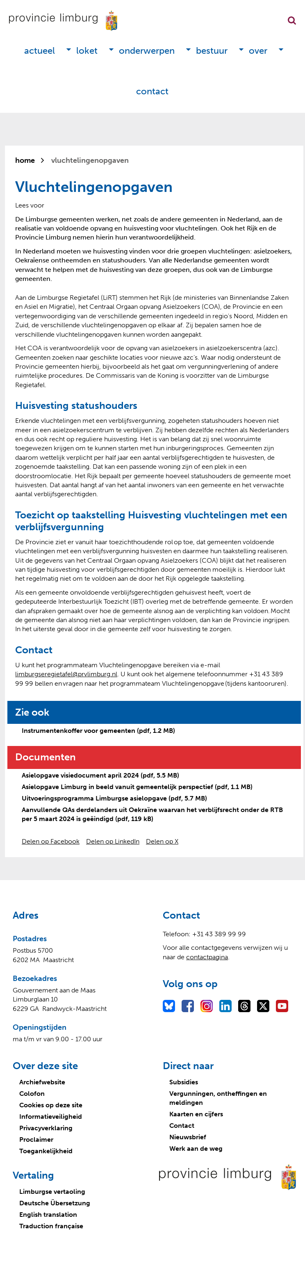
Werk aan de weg (196, 1148)
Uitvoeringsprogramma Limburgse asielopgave (114, 798)
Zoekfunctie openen (292, 20)
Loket (87, 50)
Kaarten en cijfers (196, 1114)
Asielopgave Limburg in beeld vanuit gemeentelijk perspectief (137, 787)
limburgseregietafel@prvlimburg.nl (66, 674)
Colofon (32, 1093)
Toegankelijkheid (46, 1151)
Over (258, 50)
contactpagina (207, 957)
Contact (152, 91)
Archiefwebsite (42, 1082)
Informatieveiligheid (50, 1116)
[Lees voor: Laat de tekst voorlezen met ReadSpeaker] (29, 205)
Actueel (39, 50)
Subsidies (183, 1082)
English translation (48, 1214)
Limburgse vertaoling (52, 1191)
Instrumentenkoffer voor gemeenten (98, 731)
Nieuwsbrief (187, 1137)
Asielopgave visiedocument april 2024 (100, 775)
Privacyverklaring (46, 1128)
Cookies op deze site (50, 1105)
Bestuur (212, 50)
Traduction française (51, 1226)
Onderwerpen (147, 50)
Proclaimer (36, 1139)
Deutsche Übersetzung (54, 1203)
